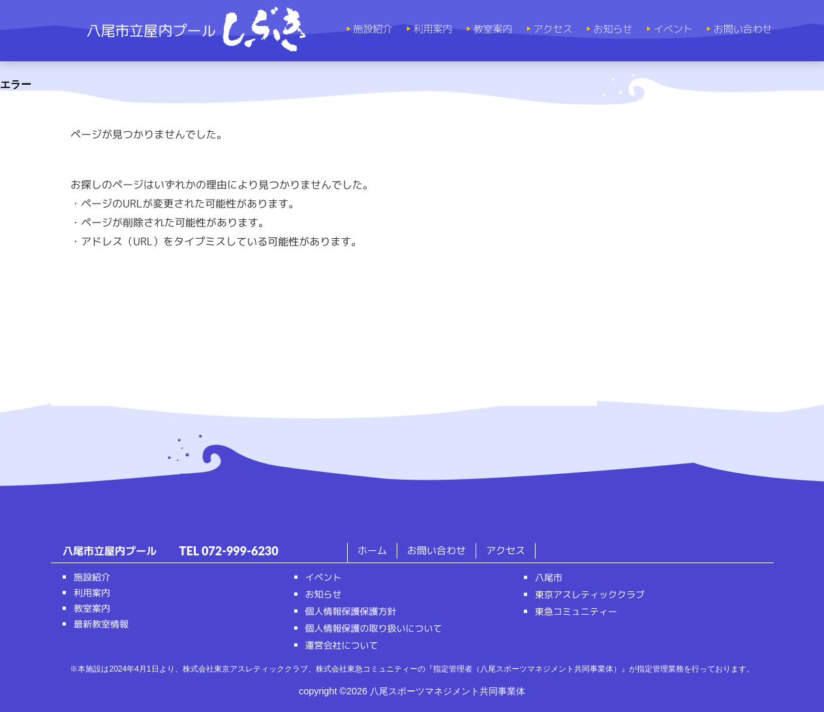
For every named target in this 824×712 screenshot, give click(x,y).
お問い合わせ (739, 29)
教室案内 (489, 29)
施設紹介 (369, 29)
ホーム (372, 550)
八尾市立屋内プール (196, 30)
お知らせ (609, 29)
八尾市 (548, 577)
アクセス (549, 29)
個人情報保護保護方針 (350, 611)
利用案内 (429, 29)
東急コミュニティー (575, 611)
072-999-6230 (240, 551)
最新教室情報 (100, 624)
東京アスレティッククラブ (589, 594)
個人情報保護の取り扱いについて (373, 628)
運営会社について (341, 645)
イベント (669, 29)
